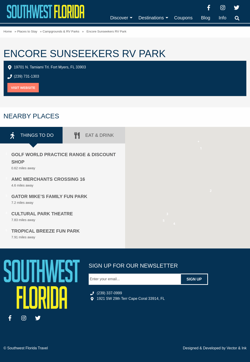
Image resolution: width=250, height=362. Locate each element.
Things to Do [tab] (31, 135)
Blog (205, 17)
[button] (201, 149)
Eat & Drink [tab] (94, 135)
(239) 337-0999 (109, 293)
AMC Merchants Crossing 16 (48, 179)
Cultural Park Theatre (42, 213)
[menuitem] (120, 18)
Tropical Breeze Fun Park (45, 231)
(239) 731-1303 (26, 76)
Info (222, 17)
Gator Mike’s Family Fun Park (49, 196)
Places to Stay (27, 31)
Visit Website (25, 88)
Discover (119, 17)
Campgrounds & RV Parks (60, 31)
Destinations (151, 17)
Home (7, 31)
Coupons (183, 17)
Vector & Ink (237, 348)
